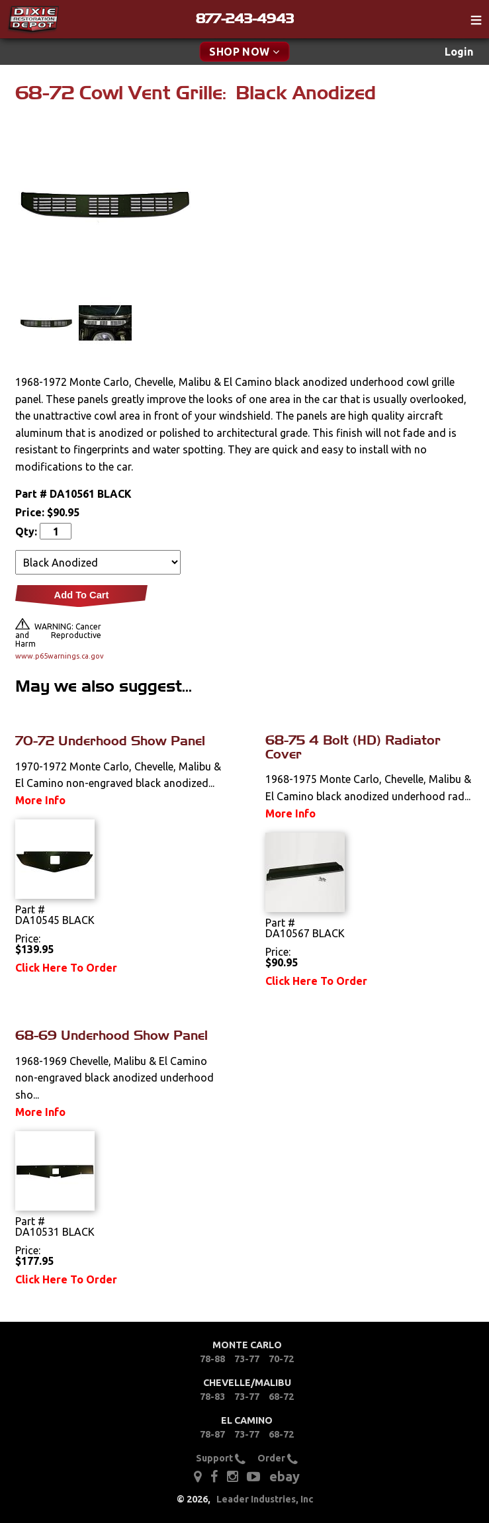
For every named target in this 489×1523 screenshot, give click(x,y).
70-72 (281, 1359)
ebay (284, 1476)
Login (459, 52)
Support (220, 1458)
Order (277, 1458)
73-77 (246, 1359)
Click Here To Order (66, 968)
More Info (40, 800)
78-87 (212, 1434)
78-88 (212, 1359)
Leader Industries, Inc (265, 1499)
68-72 (281, 1396)
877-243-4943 (245, 18)
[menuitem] (459, 52)
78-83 (212, 1396)
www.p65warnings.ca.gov (58, 656)
